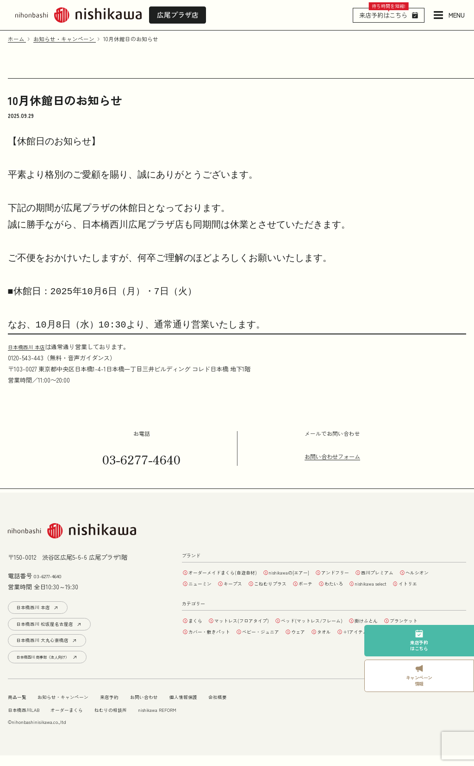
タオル (349, 642)
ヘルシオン (204, 583)
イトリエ (253, 594)
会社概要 (248, 707)
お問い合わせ (164, 707)
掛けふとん (398, 631)
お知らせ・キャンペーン (71, 707)
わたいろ (401, 583)
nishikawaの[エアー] (309, 572)
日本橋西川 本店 (30, 346)
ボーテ (368, 583)
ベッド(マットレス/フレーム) (334, 631)
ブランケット (442, 631)
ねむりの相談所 (127, 720)
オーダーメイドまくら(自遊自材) (230, 572)
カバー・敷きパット (215, 642)
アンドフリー (363, 572)
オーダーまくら (76, 720)
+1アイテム (385, 642)
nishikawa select (209, 594)
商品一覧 (19, 707)
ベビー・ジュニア (275, 642)
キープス (283, 583)
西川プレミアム (413, 572)
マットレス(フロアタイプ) (252, 631)
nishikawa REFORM (181, 720)
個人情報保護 (209, 707)
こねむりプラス (326, 583)
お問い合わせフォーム (332, 457)
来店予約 (125, 707)
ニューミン (245, 583)
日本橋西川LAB (27, 720)
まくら (198, 631)
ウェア (319, 642)
